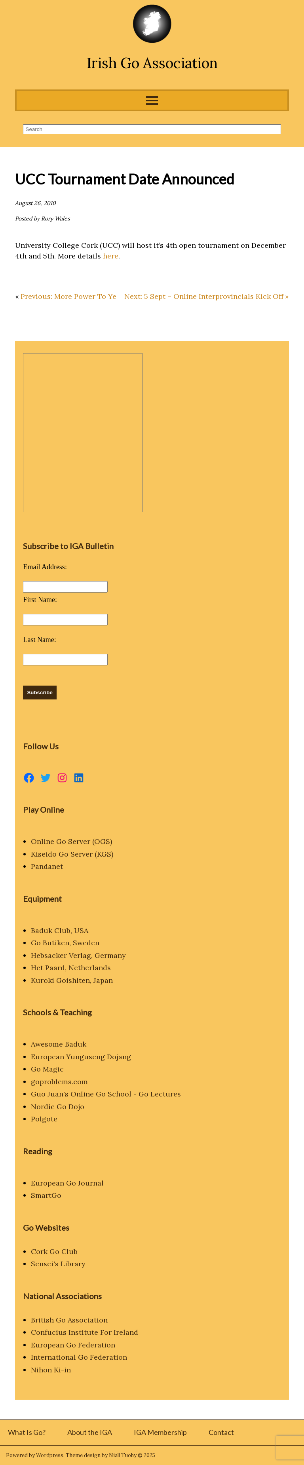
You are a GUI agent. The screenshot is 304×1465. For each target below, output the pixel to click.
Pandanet (47, 866)
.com (80, 1081)
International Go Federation (79, 1357)
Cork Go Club (54, 1251)
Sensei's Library (58, 1263)
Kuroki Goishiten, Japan (72, 980)
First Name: (40, 600)
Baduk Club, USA (59, 930)
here (110, 255)
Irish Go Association (152, 63)
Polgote (44, 1118)
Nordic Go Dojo (57, 1106)
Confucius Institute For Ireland (84, 1332)
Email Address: (45, 567)
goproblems (51, 1081)
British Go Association (69, 1319)
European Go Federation (73, 1344)
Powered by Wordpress (34, 1455)
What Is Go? (27, 1432)
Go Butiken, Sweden (65, 942)
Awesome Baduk (58, 1044)
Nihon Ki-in (51, 1369)
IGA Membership (160, 1432)
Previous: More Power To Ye (68, 296)
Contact (221, 1432)
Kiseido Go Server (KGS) (72, 854)
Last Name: (39, 640)
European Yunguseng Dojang (81, 1056)
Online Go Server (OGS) (71, 841)
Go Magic (47, 1069)
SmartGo (46, 1195)
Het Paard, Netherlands (71, 967)
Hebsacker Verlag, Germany (78, 955)
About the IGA (89, 1432)
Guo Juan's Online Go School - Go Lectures (106, 1093)
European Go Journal (67, 1183)
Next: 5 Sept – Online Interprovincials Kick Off (203, 296)
